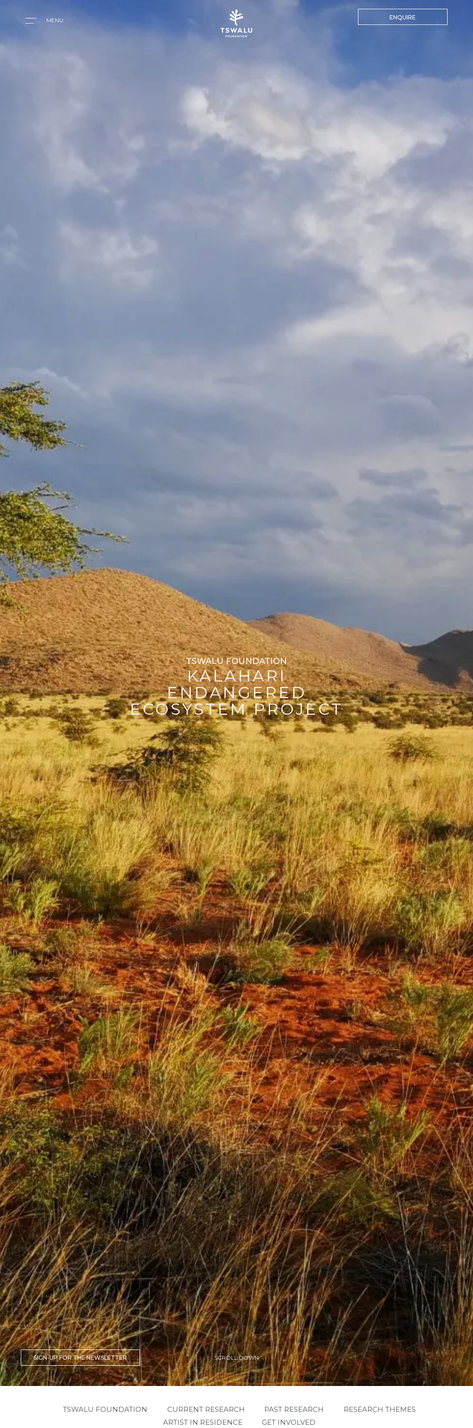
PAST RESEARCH (294, 1409)
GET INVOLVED (288, 1422)
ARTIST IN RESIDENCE (203, 1422)
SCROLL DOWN (236, 1357)
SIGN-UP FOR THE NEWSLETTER (80, 1358)
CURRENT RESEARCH (206, 1409)
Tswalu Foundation (105, 1409)
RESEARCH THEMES (380, 1409)
